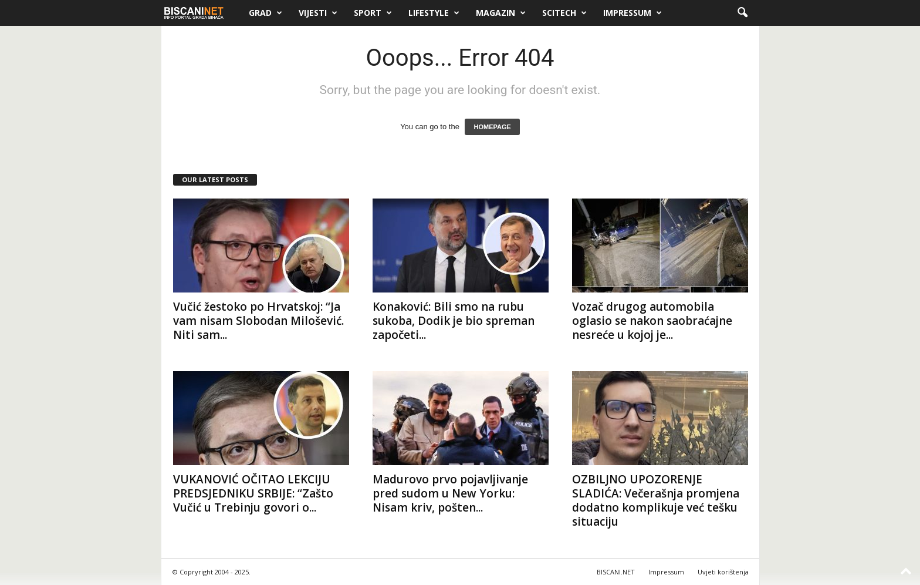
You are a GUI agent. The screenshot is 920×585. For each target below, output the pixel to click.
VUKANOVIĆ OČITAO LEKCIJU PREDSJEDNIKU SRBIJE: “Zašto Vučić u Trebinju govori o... (253, 493)
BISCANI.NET (616, 571)
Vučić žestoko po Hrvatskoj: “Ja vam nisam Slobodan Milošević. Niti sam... (258, 320)
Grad (265, 13)
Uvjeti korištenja (723, 571)
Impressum (632, 13)
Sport (373, 13)
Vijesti (318, 13)
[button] (742, 13)
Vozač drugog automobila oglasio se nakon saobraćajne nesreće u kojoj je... (652, 320)
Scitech (564, 13)
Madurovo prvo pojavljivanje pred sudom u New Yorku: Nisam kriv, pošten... (450, 493)
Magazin (501, 13)
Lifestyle (433, 13)
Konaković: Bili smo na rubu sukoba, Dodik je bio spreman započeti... (454, 320)
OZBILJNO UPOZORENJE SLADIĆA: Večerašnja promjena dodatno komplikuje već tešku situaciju (655, 500)
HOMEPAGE (491, 126)
